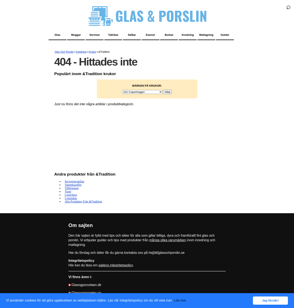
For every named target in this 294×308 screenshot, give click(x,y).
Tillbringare (72, 188)
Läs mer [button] (180, 300)
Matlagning (206, 34)
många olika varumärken (167, 240)
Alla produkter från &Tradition (83, 201)
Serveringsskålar (74, 181)
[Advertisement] (147, 139)
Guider (225, 34)
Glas (57, 34)
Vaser (68, 191)
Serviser (94, 34)
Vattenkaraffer (73, 184)
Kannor (150, 34)
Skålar (132, 34)
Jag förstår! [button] (270, 300)
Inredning (188, 34)
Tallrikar (113, 34)
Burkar (169, 34)
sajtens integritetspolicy (115, 265)
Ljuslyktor (71, 194)
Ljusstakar (71, 198)
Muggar (76, 34)
